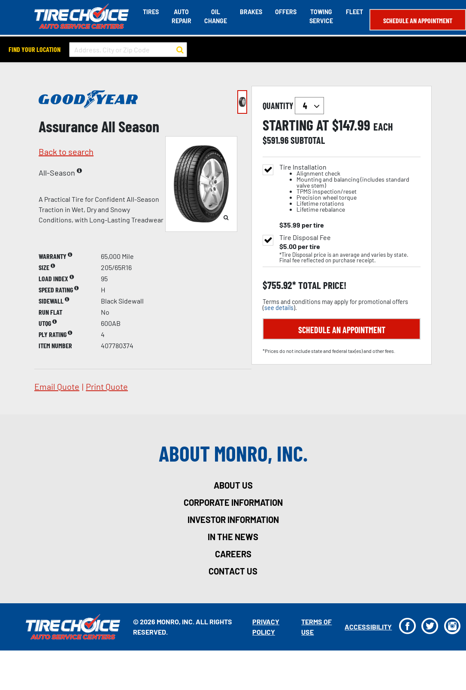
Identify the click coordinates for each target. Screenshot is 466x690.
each (383, 127)
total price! (321, 285)
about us (233, 485)
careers (233, 554)
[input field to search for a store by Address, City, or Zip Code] (128, 49)
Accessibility (368, 627)
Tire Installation (350, 188)
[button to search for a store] (180, 49)
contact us (233, 571)
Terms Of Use (316, 626)
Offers (286, 11)
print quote (107, 386)
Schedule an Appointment (417, 20)
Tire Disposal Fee (305, 237)
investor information (233, 519)
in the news (233, 537)
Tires (151, 11)
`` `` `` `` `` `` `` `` (309, 105)
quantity (293, 105)
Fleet (354, 11)
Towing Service (321, 16)
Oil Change (215, 16)
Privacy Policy (265, 626)
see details (279, 307)
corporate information (233, 502)
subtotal (307, 140)
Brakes (251, 11)
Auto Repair (181, 16)
